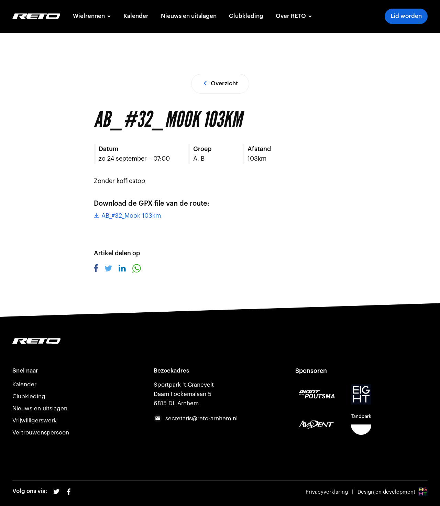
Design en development (393, 492)
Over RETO (294, 16)
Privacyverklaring (327, 492)
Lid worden (406, 16)
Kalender (135, 16)
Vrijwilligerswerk (34, 420)
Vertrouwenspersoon (40, 432)
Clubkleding (246, 16)
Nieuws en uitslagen (189, 16)
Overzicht (220, 83)
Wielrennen (92, 16)
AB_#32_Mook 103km (127, 216)
